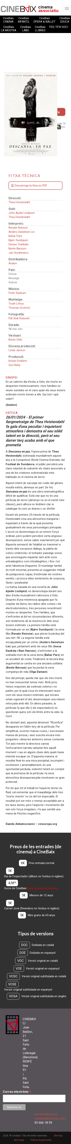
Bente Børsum (17, 248)
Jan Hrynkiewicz (19, 252)
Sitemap (58, 1135)
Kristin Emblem (18, 361)
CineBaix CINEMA (8, 20)
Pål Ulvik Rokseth (19, 318)
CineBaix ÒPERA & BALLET (44, 20)
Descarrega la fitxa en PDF (31, 185)
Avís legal (19, 1140)
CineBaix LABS (25, 28)
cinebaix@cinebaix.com (49, 1118)
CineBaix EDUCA (64, 20)
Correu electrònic (17, 1092)
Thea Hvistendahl (19, 202)
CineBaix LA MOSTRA (8, 28)
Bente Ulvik (15, 339)
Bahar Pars (15, 236)
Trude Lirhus (16, 303)
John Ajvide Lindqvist (22, 213)
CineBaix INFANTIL (24, 20)
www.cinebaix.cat (45, 1114)
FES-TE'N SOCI (58, 27)
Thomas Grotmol (19, 307)
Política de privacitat (40, 1140)
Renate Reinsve (18, 227)
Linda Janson (17, 350)
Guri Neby (14, 365)
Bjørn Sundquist (18, 240)
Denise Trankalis (19, 244)
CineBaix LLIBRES (40, 28)
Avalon (13, 263)
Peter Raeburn (17, 293)
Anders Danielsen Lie (21, 232)
